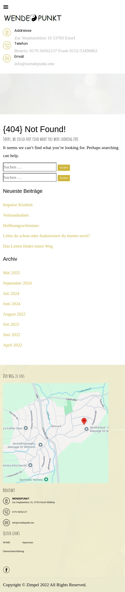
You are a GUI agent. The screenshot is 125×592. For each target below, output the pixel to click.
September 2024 (17, 283)
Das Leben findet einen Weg (28, 246)
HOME (6, 542)
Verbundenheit (16, 215)
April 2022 (12, 344)
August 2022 (14, 313)
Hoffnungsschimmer (21, 225)
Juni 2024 (11, 303)
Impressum (27, 542)
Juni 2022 (11, 334)
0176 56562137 (19, 511)
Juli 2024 (11, 293)
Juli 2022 (11, 324)
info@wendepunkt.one (23, 522)
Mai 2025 (11, 272)
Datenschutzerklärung (13, 551)
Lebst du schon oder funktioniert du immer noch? (46, 235)
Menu (7, 7)
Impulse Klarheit (18, 204)
